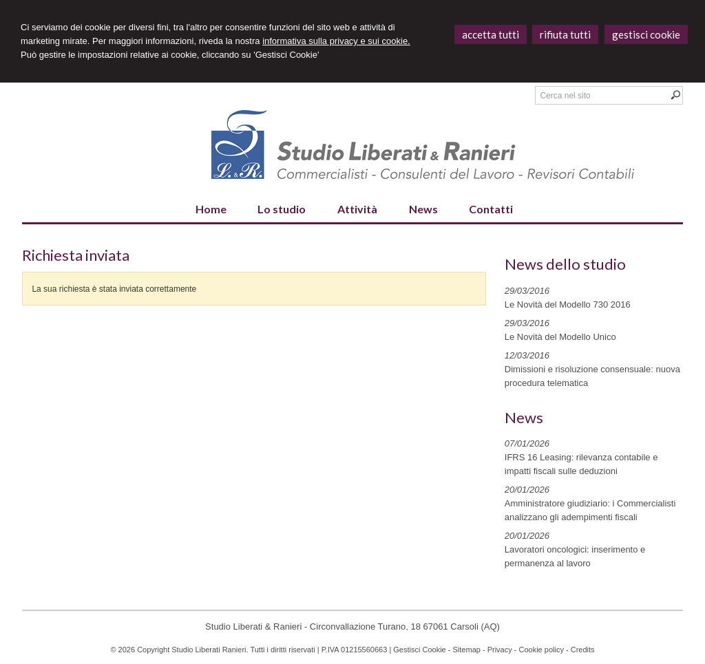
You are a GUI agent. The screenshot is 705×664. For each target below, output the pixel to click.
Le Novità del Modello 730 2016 (568, 304)
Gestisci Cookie (419, 649)
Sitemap (467, 649)
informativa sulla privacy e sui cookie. (336, 41)
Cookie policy (541, 649)
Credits (583, 649)
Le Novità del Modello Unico (560, 337)
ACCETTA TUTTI (490, 34)
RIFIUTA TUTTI (565, 34)
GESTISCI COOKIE (646, 34)
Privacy (499, 649)
